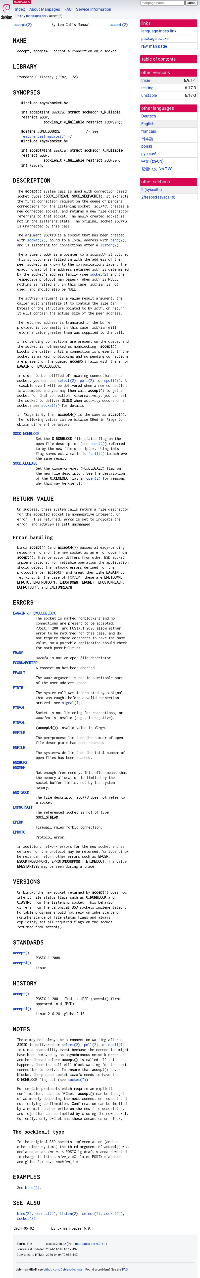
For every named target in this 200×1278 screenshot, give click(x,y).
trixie (20, 16)
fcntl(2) (96, 453)
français (148, 131)
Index (20, 9)
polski (146, 146)
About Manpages (44, 9)
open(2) (98, 443)
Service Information (93, 9)
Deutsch (148, 116)
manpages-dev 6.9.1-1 (90, 1244)
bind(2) (117, 240)
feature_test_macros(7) (43, 136)
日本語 (147, 138)
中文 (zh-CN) (152, 161)
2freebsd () (158, 197)
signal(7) (71, 703)
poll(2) (87, 380)
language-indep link (158, 31)
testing (147, 88)
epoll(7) (112, 380)
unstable (149, 95)
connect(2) (45, 1213)
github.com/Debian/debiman (64, 1269)
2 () (151, 189)
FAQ (68, 9)
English (147, 123)
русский (148, 153)
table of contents (159, 59)
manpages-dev (36, 16)
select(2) (67, 380)
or (34, 613)
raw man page (154, 46)
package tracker (155, 38)
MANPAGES (22, 1)
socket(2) (36, 240)
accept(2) (23, 24)
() (21, 953)
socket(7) (50, 405)
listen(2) (109, 245)
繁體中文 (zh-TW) (157, 169)
